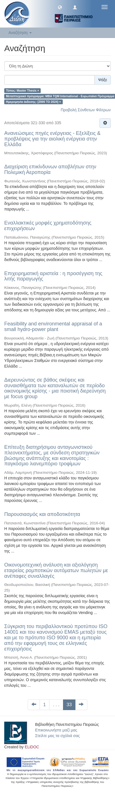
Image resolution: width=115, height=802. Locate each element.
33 (69, 704)
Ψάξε (102, 80)
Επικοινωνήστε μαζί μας (56, 730)
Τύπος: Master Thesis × (22, 90)
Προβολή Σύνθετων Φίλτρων (86, 110)
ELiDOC (32, 747)
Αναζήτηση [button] (20, 32)
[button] (60, 7)
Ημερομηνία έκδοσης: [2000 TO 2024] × (33, 101)
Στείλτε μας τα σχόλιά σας (57, 735)
